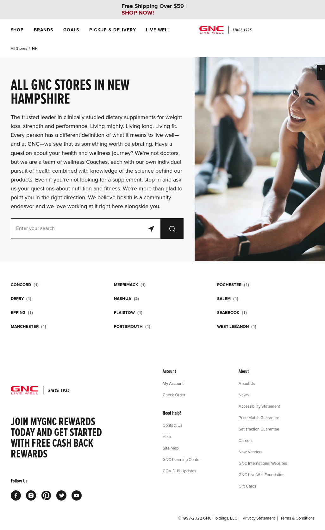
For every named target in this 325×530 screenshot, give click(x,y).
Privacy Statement (259, 518)
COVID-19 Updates (179, 471)
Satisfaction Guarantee (259, 429)
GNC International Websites (263, 463)
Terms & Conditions (297, 518)
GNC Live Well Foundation (261, 474)
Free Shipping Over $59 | (154, 9)
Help (167, 436)
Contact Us (172, 425)
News (244, 395)
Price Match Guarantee (259, 417)
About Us (247, 383)
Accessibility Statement (259, 406)
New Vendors (250, 452)
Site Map (170, 448)
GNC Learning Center (182, 459)
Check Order (174, 395)
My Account (173, 383)
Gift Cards (247, 486)
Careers (246, 440)
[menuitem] (17, 30)
